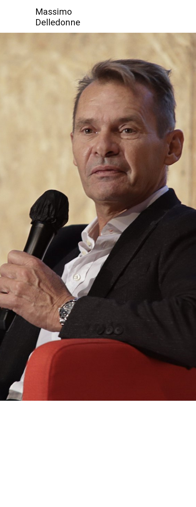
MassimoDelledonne (57, 17)
